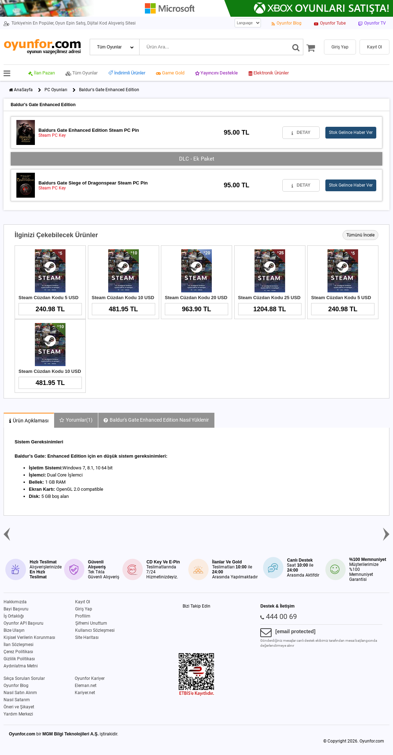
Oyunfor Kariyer (90, 678)
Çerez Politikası (18, 651)
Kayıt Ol (82, 601)
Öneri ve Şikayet (19, 706)
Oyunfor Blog (16, 685)
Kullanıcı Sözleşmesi (95, 630)
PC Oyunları (55, 89)
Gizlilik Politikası (19, 658)
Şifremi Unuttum (91, 623)
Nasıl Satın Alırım (20, 692)
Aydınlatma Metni (21, 665)
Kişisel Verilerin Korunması (29, 637)
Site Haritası (87, 637)
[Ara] (296, 47)
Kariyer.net (85, 692)
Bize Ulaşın (14, 630)
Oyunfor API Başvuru (23, 623)
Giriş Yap (83, 608)
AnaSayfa (23, 89)
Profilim (82, 616)
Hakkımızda (15, 601)
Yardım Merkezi (18, 714)
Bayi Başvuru (16, 608)
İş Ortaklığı (14, 616)
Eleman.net (85, 685)
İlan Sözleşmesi (18, 644)
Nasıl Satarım (17, 699)
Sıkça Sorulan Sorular (24, 678)
